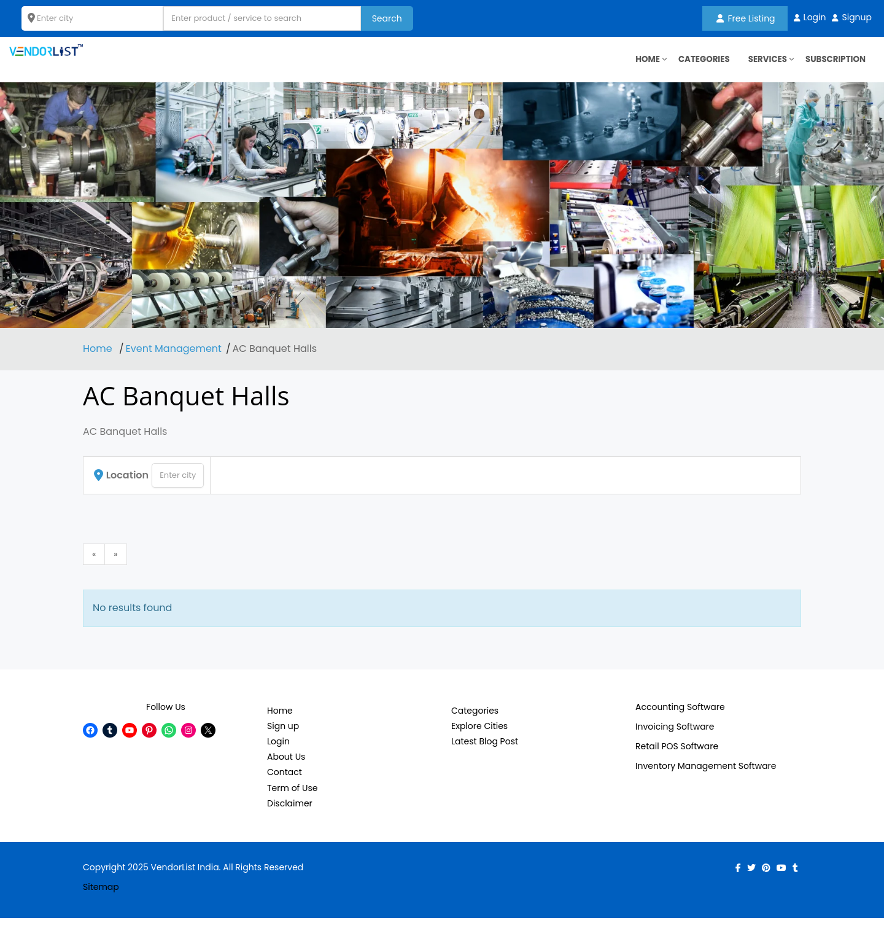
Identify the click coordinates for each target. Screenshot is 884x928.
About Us (286, 766)
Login (815, 17)
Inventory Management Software (706, 775)
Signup (857, 17)
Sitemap (101, 897)
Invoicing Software (675, 736)
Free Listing (745, 18)
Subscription (834, 64)
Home (99, 358)
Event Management (174, 358)
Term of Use (292, 797)
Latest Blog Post (484, 751)
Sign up (283, 736)
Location (121, 484)
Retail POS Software (676, 755)
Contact (284, 782)
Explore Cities (479, 736)
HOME (640, 64)
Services (764, 64)
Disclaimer (289, 812)
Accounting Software (680, 716)
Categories (698, 64)
